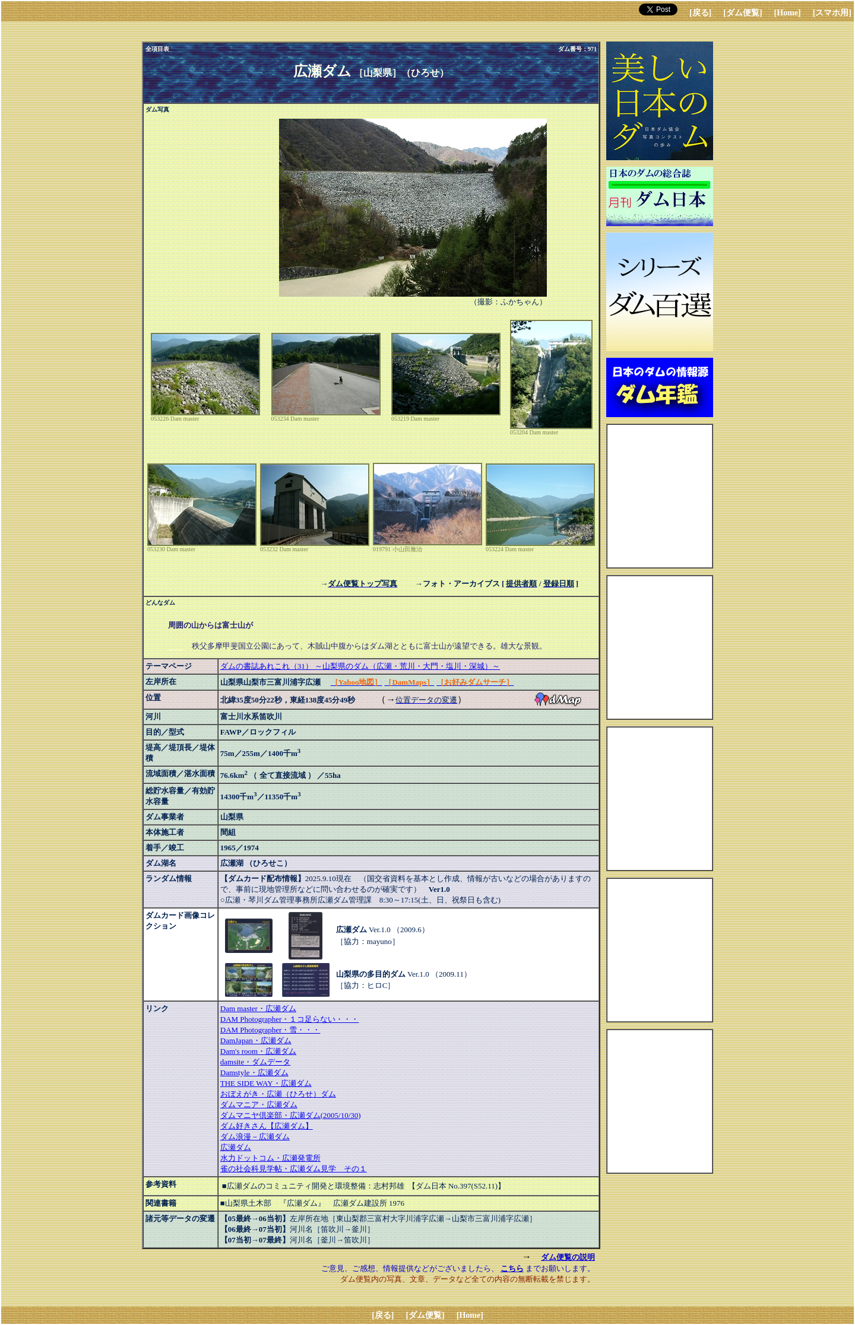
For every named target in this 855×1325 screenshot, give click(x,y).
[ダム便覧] (742, 12)
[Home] (787, 12)
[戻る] (700, 12)
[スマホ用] (832, 12)
